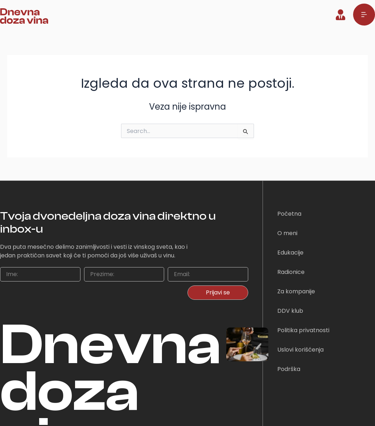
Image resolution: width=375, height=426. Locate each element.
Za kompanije (296, 291)
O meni (287, 233)
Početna (289, 214)
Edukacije (290, 252)
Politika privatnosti (303, 330)
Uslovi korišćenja (300, 349)
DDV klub (290, 311)
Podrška (288, 369)
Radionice (291, 272)
